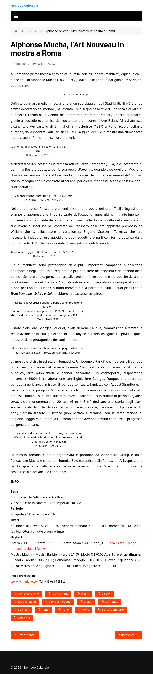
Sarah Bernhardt (113, 609)
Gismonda (111, 601)
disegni (106, 593)
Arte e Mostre (30, 31)
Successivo (126, 635)
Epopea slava (26, 601)
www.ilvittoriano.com (25, 581)
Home (18, 31)
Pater (65, 609)
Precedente (27, 635)
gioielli (88, 601)
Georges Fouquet (59, 601)
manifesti (23, 609)
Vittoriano (23, 617)
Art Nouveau (60, 593)
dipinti (85, 593)
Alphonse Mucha (28, 593)
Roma (85, 609)
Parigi (45, 609)
